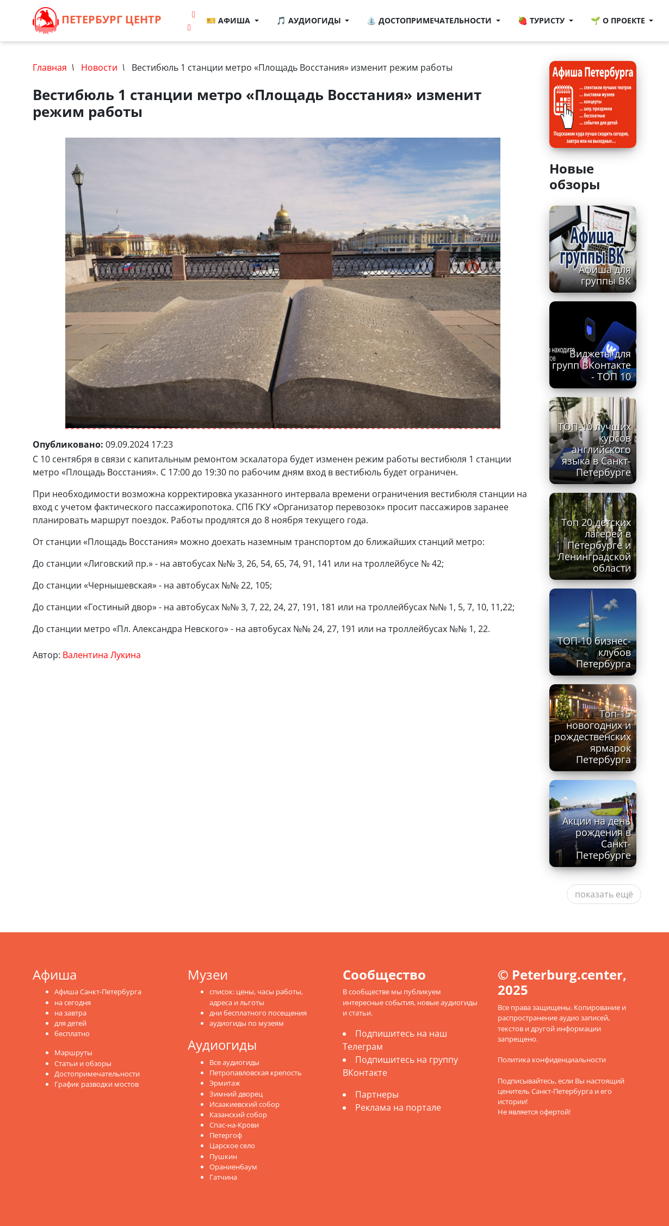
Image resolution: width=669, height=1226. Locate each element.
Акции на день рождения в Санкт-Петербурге (596, 838)
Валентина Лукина (102, 655)
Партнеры (377, 1094)
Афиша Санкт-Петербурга (97, 991)
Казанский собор (238, 1114)
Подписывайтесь (526, 1081)
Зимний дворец (236, 1094)
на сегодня (72, 1002)
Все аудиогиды (234, 1062)
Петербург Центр (97, 20)
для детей (70, 1023)
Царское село (232, 1145)
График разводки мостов (96, 1084)
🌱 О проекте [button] (619, 20)
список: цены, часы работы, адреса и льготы (256, 997)
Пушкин (223, 1156)
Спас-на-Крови (234, 1125)
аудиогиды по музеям (246, 1023)
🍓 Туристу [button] (542, 20)
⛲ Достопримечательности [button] (430, 20)
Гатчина (223, 1177)
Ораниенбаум (233, 1167)
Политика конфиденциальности (552, 1059)
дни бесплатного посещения (258, 1013)
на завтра (70, 1013)
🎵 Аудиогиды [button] (309, 20)
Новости (99, 67)
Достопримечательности (97, 1074)
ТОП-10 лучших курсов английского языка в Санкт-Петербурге (594, 449)
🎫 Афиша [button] (229, 20)
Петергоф (225, 1135)
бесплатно (72, 1033)
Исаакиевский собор (244, 1104)
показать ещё (604, 894)
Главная (50, 67)
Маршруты (73, 1052)
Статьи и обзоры (83, 1063)
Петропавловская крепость (255, 1073)
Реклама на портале (398, 1107)
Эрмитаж (224, 1083)
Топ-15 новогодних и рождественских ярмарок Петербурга (592, 736)
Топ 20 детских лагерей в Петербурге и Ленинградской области (594, 545)
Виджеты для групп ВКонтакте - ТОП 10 (591, 365)
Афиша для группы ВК (605, 275)
